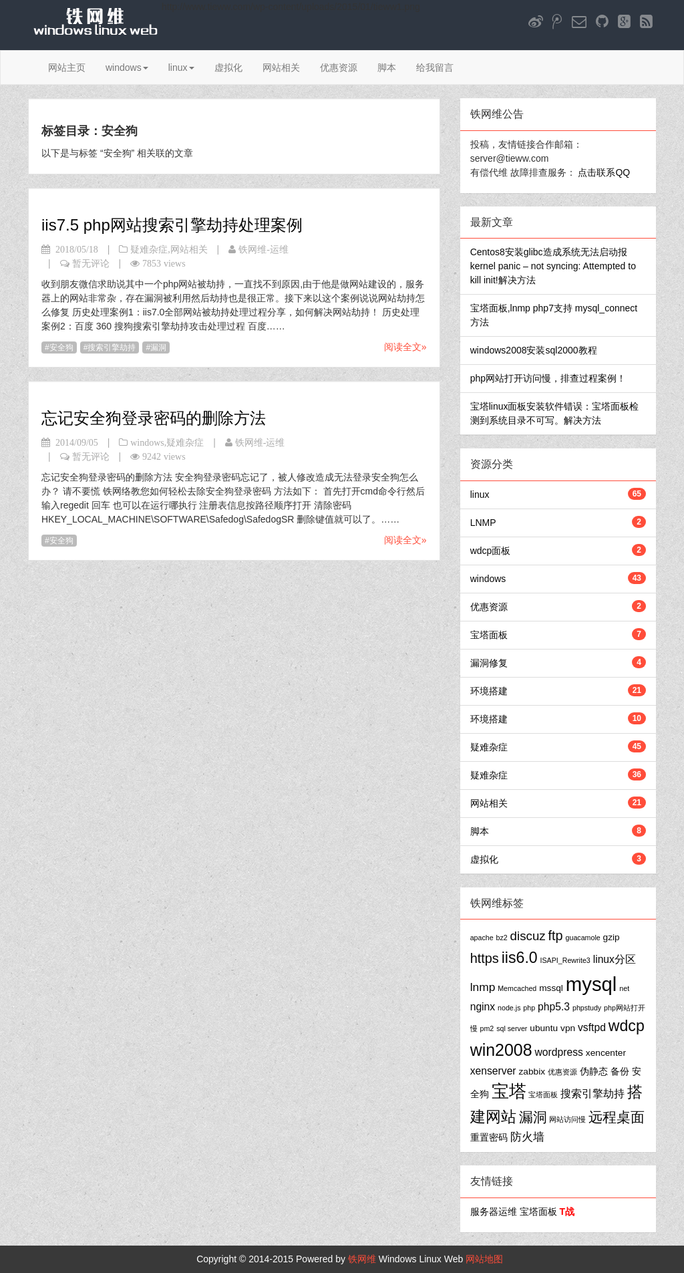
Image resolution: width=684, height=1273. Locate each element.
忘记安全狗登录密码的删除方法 (153, 418)
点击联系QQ (604, 172)
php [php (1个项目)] (529, 1008)
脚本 (386, 67)
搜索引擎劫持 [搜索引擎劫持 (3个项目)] (592, 1093)
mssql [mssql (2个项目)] (551, 988)
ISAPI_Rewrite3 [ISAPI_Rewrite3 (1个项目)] (565, 960)
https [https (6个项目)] (484, 958)
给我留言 (435, 67)
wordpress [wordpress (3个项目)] (559, 1052)
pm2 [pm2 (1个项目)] (487, 1028)
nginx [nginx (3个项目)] (483, 1006)
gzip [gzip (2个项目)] (611, 937)
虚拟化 (228, 67)
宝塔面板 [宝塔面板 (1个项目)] (543, 1095)
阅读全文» (405, 346)
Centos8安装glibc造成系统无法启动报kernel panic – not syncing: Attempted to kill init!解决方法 (553, 266)
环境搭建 (489, 691)
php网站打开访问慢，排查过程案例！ (548, 378)
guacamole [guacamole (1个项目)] (583, 938)
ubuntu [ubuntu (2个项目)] (544, 1028)
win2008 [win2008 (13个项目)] (501, 1049)
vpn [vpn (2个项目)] (567, 1028)
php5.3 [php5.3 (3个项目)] (554, 1006)
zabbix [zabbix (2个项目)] (532, 1072)
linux (181, 67)
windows (127, 67)
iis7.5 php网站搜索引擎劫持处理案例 (172, 225)
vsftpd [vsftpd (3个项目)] (592, 1027)
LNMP (483, 522)
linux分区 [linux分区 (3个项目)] (614, 959)
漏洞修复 (489, 663)
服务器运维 (493, 1211)
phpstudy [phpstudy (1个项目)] (586, 1008)
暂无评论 (91, 263)
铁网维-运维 (263, 249)
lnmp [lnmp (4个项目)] (483, 987)
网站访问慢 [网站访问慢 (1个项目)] (567, 1119)
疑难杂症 (149, 249)
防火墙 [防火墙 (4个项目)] (527, 1136)
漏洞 (158, 347)
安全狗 (61, 347)
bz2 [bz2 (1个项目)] (502, 938)
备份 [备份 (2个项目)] (620, 1072)
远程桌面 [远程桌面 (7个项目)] (616, 1117)
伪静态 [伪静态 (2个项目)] (594, 1072)
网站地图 (484, 1259)
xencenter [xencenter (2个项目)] (606, 1053)
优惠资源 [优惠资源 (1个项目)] (562, 1072)
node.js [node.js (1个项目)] (509, 1008)
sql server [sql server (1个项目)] (511, 1028)
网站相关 (281, 67)
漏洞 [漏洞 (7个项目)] (533, 1117)
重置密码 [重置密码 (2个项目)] (489, 1138)
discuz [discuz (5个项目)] (528, 936)
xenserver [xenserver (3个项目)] (493, 1071)
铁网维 (362, 1259)
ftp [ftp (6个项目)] (555, 935)
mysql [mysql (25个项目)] (591, 984)
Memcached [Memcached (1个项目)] (517, 988)
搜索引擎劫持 (112, 347)
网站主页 (67, 67)
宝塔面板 (489, 634)
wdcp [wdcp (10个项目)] (627, 1025)
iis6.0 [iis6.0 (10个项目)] (520, 957)
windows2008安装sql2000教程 (533, 350)
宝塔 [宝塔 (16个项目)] (509, 1091)
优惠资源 (338, 67)
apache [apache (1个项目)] (482, 938)
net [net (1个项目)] (624, 988)
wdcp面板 (490, 550)
